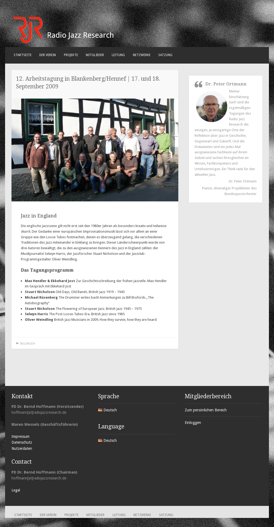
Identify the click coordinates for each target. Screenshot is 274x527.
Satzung (165, 55)
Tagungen (27, 343)
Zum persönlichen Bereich (206, 410)
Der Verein (47, 55)
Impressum (20, 436)
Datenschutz (21, 442)
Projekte (71, 55)
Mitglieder (95, 55)
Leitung (118, 55)
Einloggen (193, 422)
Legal (15, 490)
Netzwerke (141, 55)
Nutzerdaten (21, 448)
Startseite (23, 55)
